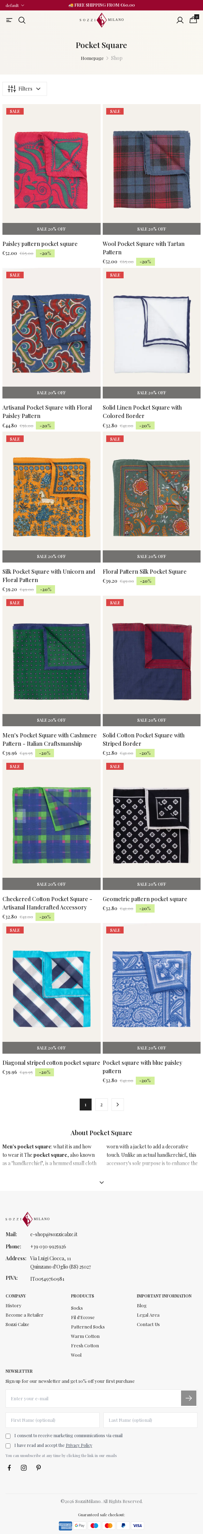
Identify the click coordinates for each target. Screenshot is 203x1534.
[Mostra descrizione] (102, 1182)
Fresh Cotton (85, 1345)
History (14, 1305)
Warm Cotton (85, 1336)
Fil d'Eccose (83, 1317)
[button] (118, 1104)
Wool (76, 1355)
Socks (77, 1308)
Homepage (92, 58)
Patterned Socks (88, 1327)
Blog (142, 1305)
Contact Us (148, 1324)
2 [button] (101, 1104)
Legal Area (148, 1315)
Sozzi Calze (17, 1324)
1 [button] (85, 1104)
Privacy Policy (79, 1445)
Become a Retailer (25, 1315)
